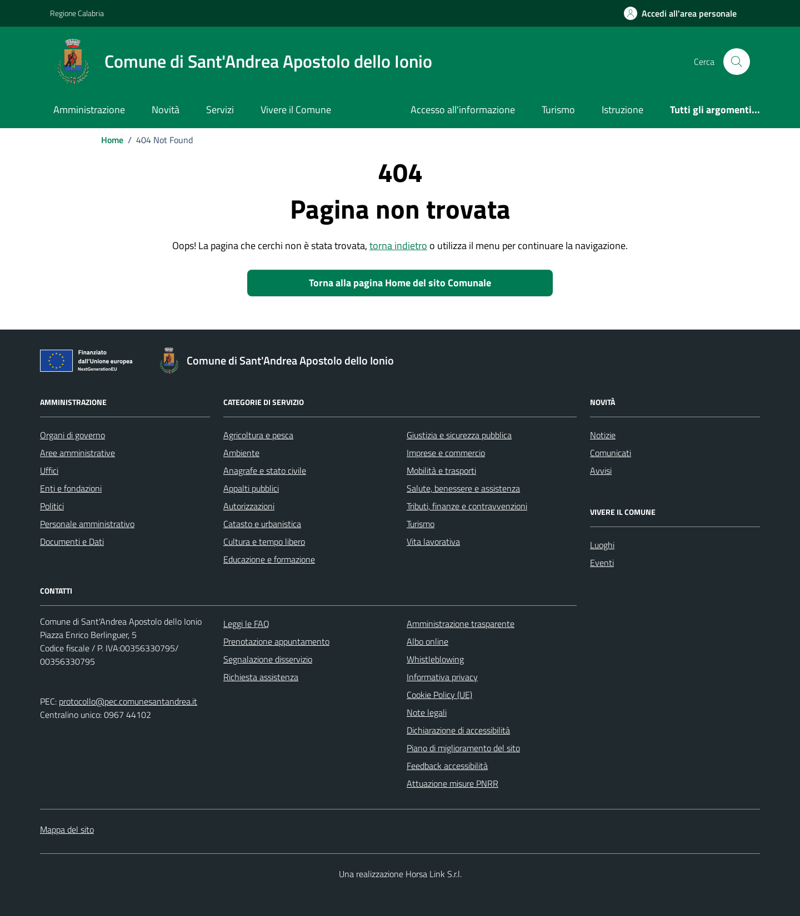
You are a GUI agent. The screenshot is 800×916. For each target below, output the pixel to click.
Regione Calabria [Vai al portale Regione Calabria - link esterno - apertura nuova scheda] (77, 13)
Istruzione (622, 109)
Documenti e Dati (72, 541)
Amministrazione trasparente (460, 623)
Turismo (558, 109)
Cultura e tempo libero (264, 541)
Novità (165, 109)
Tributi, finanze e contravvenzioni (467, 506)
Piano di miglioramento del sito (463, 748)
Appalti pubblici (251, 488)
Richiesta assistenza (260, 677)
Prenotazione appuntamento (276, 641)
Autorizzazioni (248, 506)
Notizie (603, 435)
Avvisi (601, 470)
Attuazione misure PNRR (452, 783)
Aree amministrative (77, 452)
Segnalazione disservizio (267, 659)
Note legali (427, 712)
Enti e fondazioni (71, 488)
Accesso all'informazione (463, 109)
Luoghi (602, 544)
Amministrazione (89, 109)
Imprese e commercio (446, 452)
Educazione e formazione (269, 559)
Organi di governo (72, 435)
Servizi (220, 109)
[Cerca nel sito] (736, 61)
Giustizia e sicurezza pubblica (459, 435)
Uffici (49, 470)
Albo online (427, 641)
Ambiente (241, 452)
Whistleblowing (435, 659)
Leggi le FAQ (246, 623)
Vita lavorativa (433, 541)
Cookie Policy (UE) (439, 694)
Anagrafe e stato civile (264, 470)
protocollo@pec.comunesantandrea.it (128, 701)
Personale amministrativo (87, 523)
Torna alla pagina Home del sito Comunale (400, 282)
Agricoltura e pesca (258, 435)
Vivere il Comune (296, 109)
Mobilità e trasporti (441, 470)
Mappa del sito (67, 829)
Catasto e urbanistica (262, 523)
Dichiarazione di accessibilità (458, 730)
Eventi (602, 562)
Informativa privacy (442, 677)
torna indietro (398, 245)
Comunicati (610, 452)
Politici (52, 506)
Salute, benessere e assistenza (463, 488)
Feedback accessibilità (447, 765)
